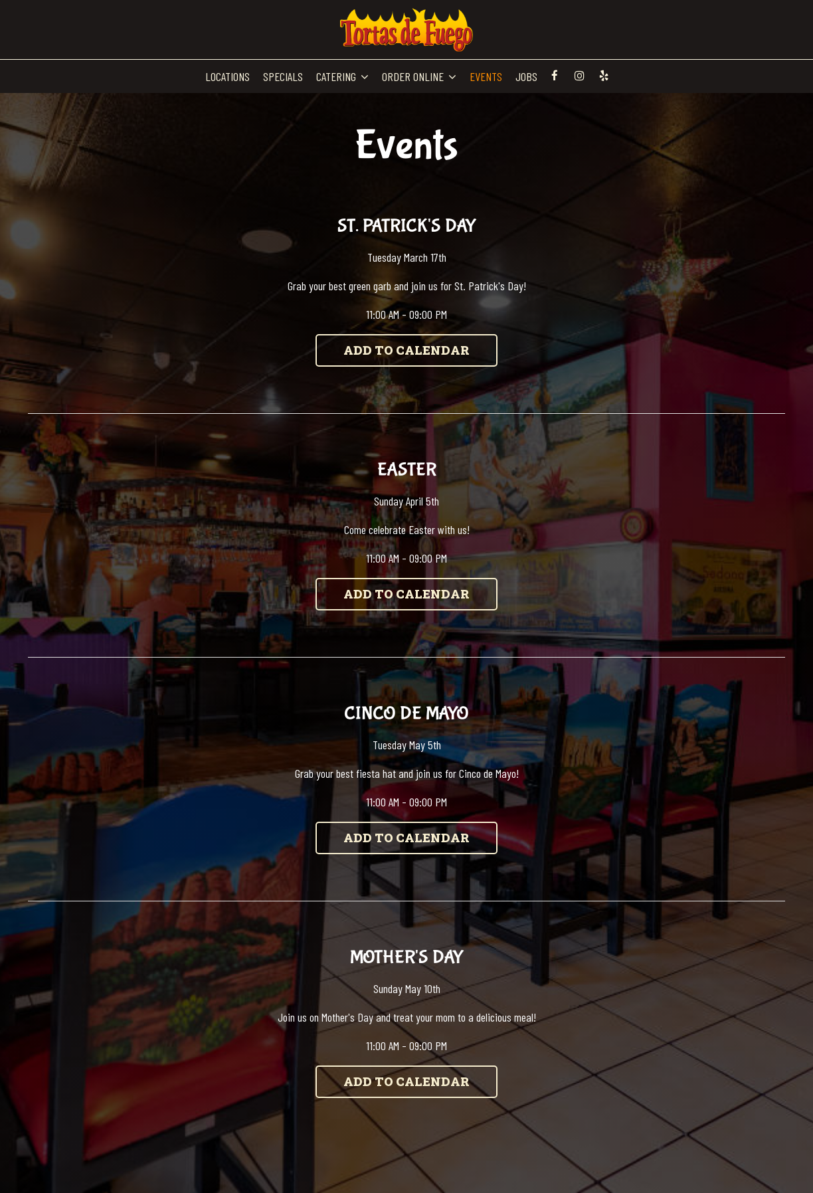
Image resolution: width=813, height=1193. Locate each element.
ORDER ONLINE (419, 76)
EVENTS (486, 76)
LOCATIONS (227, 76)
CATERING (342, 76)
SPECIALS (283, 76)
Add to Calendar (406, 350)
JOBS (526, 76)
